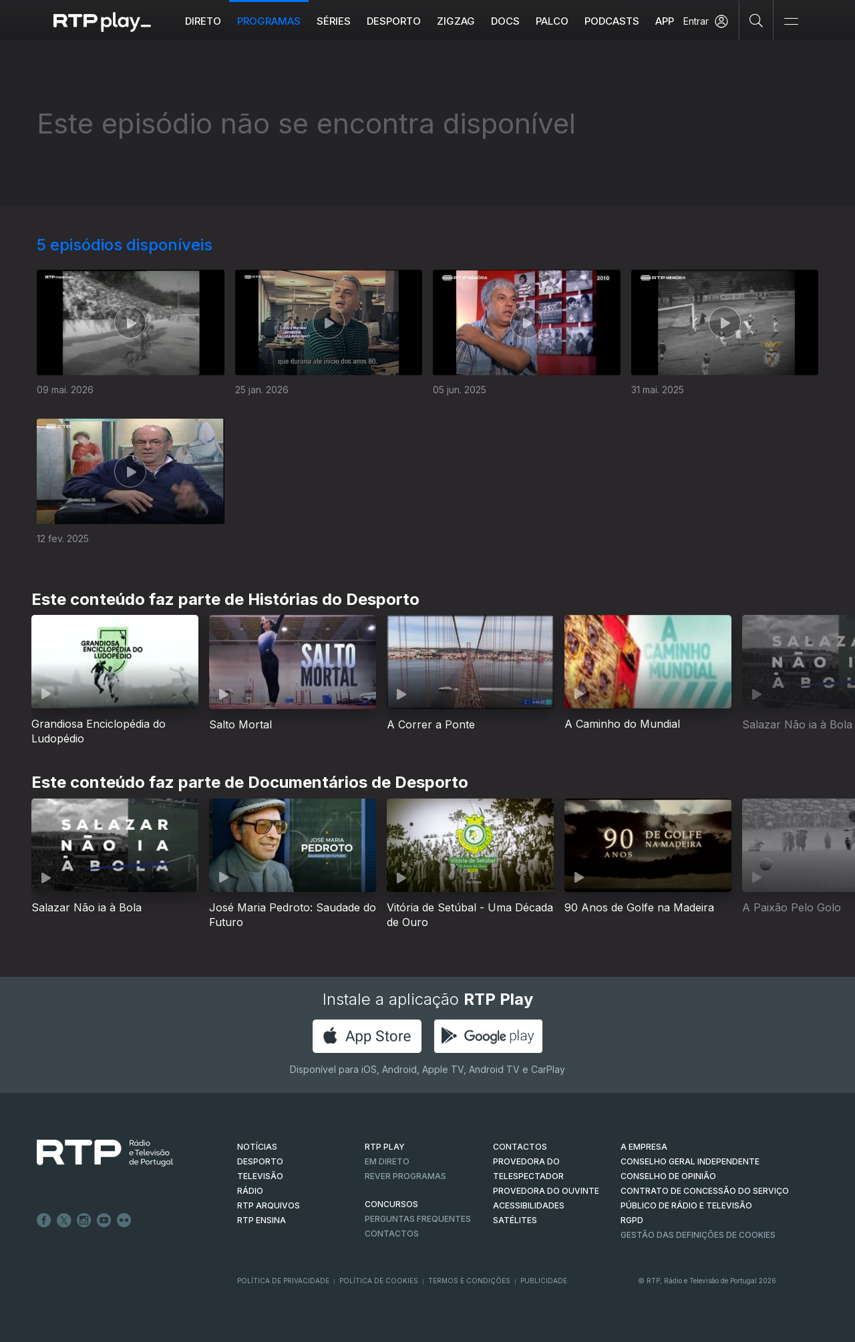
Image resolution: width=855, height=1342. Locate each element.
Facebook (44, 1220)
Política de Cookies (378, 1281)
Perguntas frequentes (418, 1219)
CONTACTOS (520, 1147)
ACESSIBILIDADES (528, 1205)
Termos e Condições (469, 1281)
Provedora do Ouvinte (546, 1191)
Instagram (84, 1220)
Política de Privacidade (283, 1281)
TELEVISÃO (260, 1176)
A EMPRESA (644, 1147)
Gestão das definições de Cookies (698, 1235)
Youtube (104, 1220)
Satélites (515, 1220)
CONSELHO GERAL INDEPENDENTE (690, 1161)
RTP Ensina (261, 1220)
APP (664, 21)
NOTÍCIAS (257, 1147)
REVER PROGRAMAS (405, 1176)
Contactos (392, 1233)
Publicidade (543, 1281)
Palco (552, 21)
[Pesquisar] (756, 20)
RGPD (632, 1220)
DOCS (505, 21)
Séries (334, 21)
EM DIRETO (387, 1161)
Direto (203, 21)
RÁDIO (250, 1191)
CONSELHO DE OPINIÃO (668, 1176)
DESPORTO (260, 1161)
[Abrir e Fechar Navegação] (791, 21)
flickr (124, 1220)
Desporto (394, 21)
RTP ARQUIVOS (268, 1205)
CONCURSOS (391, 1204)
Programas (269, 21)
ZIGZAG (456, 21)
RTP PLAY (385, 1147)
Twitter (64, 1220)
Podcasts (611, 21)
